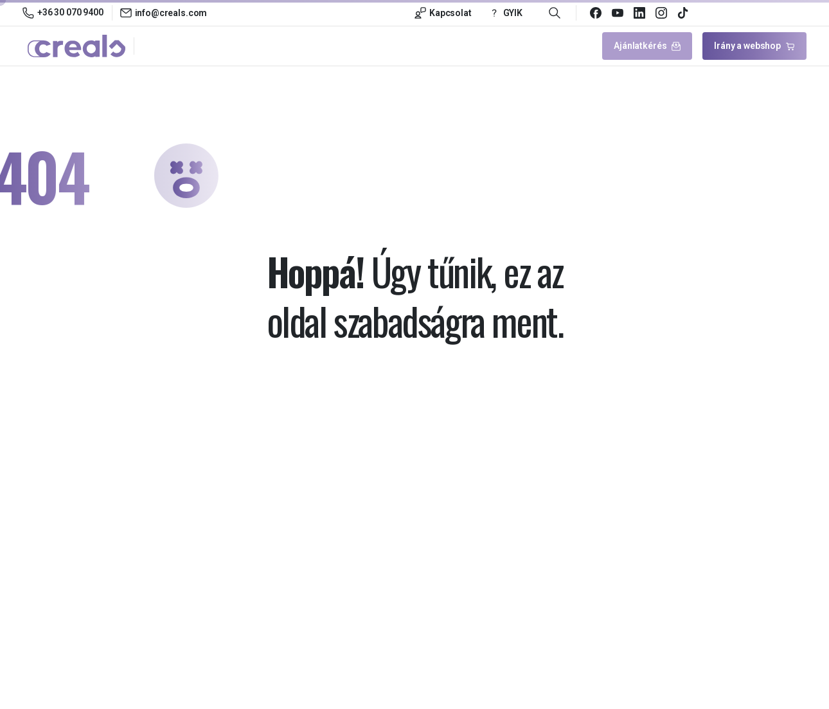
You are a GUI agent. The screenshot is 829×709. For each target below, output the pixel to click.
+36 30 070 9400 (62, 13)
